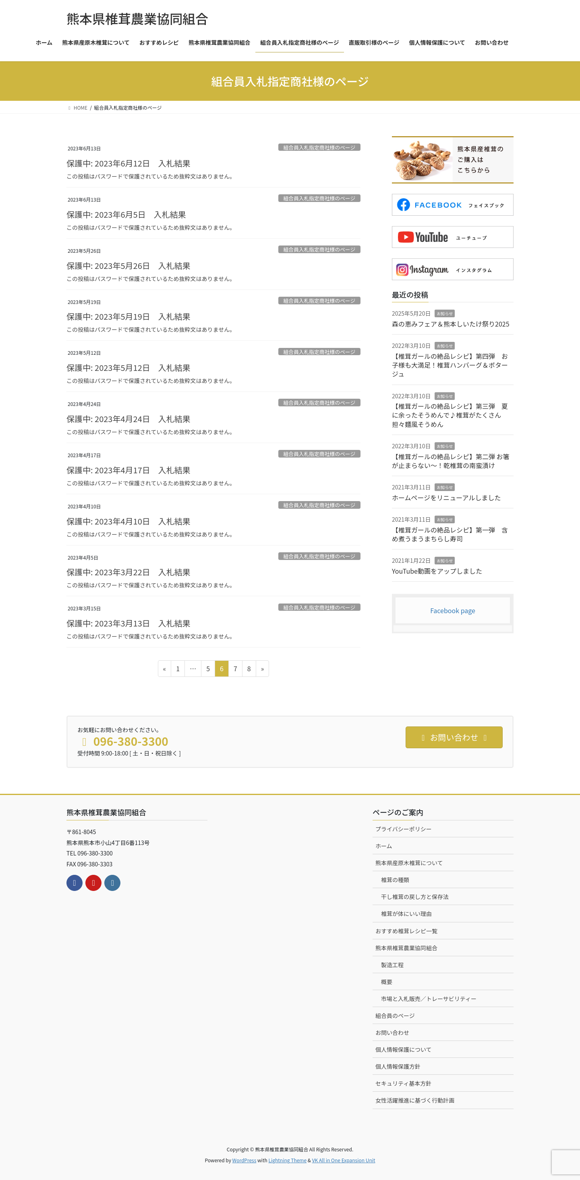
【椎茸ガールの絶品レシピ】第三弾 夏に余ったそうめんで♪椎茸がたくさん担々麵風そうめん (450, 415)
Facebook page (452, 610)
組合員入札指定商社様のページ (319, 147)
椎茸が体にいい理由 (406, 913)
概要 (386, 982)
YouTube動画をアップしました (437, 571)
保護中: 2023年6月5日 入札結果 (126, 214)
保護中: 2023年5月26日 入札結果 (128, 265)
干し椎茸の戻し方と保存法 (415, 897)
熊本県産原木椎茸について (409, 863)
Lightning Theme (287, 1160)
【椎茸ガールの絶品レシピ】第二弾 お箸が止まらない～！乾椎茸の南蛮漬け (451, 461)
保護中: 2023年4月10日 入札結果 (128, 521)
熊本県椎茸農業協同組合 (406, 948)
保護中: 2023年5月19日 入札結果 (128, 316)
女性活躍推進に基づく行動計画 (414, 1100)
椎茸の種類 (395, 880)
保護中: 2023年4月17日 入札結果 (128, 470)
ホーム (383, 846)
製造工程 (392, 965)
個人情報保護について (403, 1049)
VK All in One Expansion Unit (343, 1160)
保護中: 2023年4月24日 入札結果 (128, 419)
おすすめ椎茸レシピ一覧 (406, 931)
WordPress (244, 1160)
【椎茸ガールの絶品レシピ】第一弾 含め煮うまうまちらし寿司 (450, 534)
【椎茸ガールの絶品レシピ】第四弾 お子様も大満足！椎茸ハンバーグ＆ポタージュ (450, 365)
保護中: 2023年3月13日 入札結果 (128, 623)
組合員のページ (395, 1015)
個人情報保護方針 (397, 1066)
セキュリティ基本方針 (403, 1083)
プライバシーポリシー (403, 829)
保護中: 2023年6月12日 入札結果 (128, 163)
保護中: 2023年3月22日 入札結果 (128, 572)
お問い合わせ (392, 1032)
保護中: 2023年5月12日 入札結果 (128, 367)
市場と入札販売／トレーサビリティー (428, 999)
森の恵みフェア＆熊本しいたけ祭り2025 (451, 324)
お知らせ (445, 313)
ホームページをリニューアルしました (446, 497)
